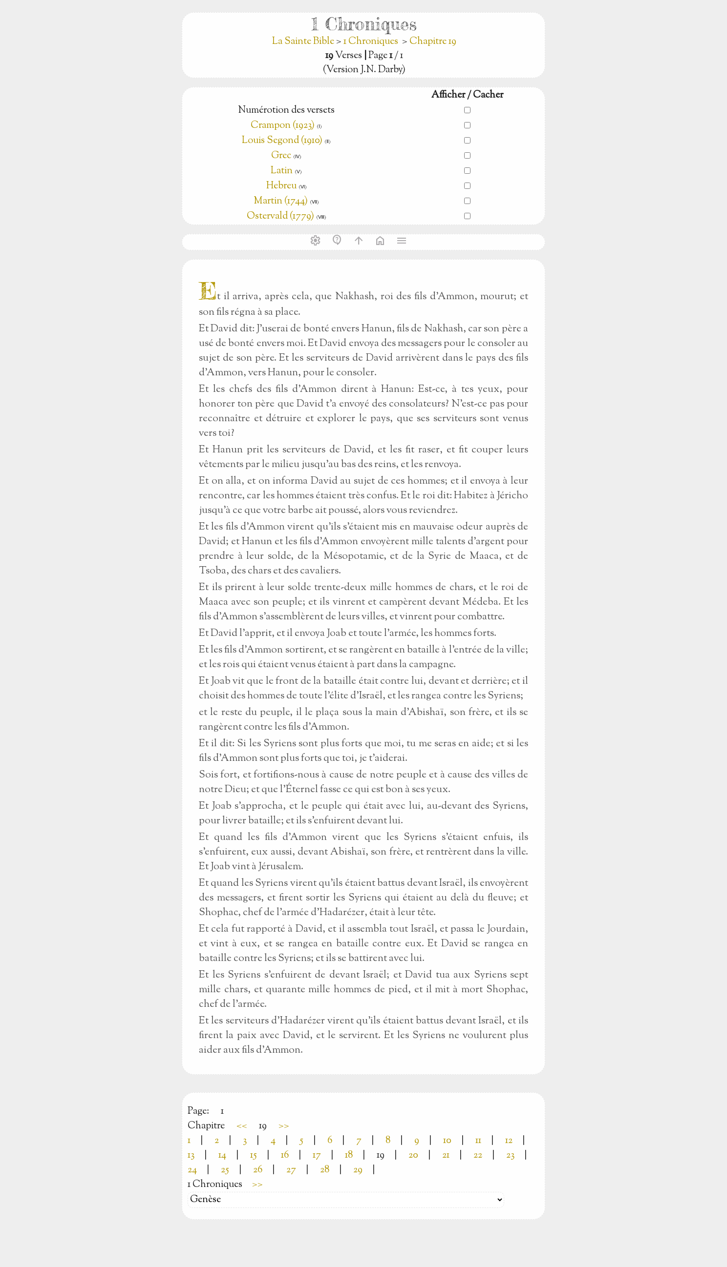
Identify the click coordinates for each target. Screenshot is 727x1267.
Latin (282, 171)
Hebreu (281, 186)
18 (349, 1155)
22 (477, 1155)
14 (222, 1155)
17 (317, 1155)
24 (192, 1170)
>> (283, 1126)
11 (478, 1141)
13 (191, 1155)
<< (241, 1126)
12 (509, 1141)
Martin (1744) (281, 201)
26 (257, 1170)
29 (358, 1170)
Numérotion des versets (286, 110)
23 (510, 1155)
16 (285, 1155)
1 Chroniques (370, 42)
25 (225, 1170)
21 (445, 1155)
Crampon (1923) (283, 126)
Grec (281, 156)
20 (413, 1155)
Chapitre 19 (432, 42)
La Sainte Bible (304, 42)
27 (291, 1170)
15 (253, 1155)
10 (447, 1141)
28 (324, 1170)
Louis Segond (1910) (283, 141)
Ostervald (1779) (280, 216)
